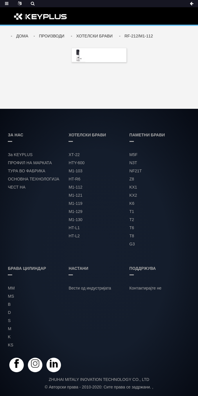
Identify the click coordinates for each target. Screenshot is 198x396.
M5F (133, 154)
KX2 (133, 195)
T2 (131, 219)
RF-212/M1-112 (139, 36)
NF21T (135, 171)
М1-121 (75, 195)
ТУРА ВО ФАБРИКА (26, 171)
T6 (131, 227)
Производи (51, 36)
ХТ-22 (74, 154)
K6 (131, 203)
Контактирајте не (145, 288)
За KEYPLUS (20, 154)
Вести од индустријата (90, 288)
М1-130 (75, 219)
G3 (132, 244)
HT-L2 (74, 236)
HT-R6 (74, 179)
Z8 (131, 179)
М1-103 (75, 171)
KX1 (133, 187)
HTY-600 (76, 162)
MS (11, 296)
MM (11, 288)
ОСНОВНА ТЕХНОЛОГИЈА (33, 179)
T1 (131, 211)
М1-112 (75, 187)
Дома (22, 36)
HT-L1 (74, 227)
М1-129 (75, 211)
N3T (133, 162)
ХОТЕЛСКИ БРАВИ (94, 36)
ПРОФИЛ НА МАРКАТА (30, 162)
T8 (131, 236)
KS (10, 345)
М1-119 (75, 203)
